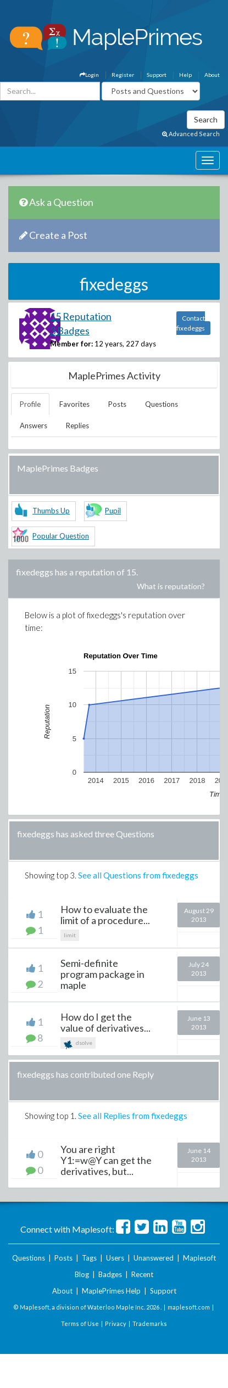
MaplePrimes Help (111, 1290)
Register (123, 74)
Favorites (74, 404)
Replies (77, 425)
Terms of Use (80, 1323)
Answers (33, 425)
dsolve (78, 1044)
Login (89, 74)
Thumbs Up (51, 510)
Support (156, 74)
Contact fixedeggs (190, 323)
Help (185, 74)
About (212, 74)
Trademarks (149, 1323)
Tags (89, 1257)
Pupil (113, 510)
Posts (117, 404)
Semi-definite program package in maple (102, 974)
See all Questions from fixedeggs (138, 875)
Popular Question (60, 535)
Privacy (115, 1323)
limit (70, 935)
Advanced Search (191, 133)
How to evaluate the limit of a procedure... (105, 914)
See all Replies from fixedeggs (132, 1116)
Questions (161, 404)
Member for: (71, 343)
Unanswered (154, 1257)
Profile (30, 404)
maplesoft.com (189, 1307)
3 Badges (70, 330)
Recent (142, 1274)
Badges (110, 1274)
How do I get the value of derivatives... (105, 1022)
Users (115, 1257)
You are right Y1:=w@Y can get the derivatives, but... (106, 1160)
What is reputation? (171, 586)
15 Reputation (81, 316)
